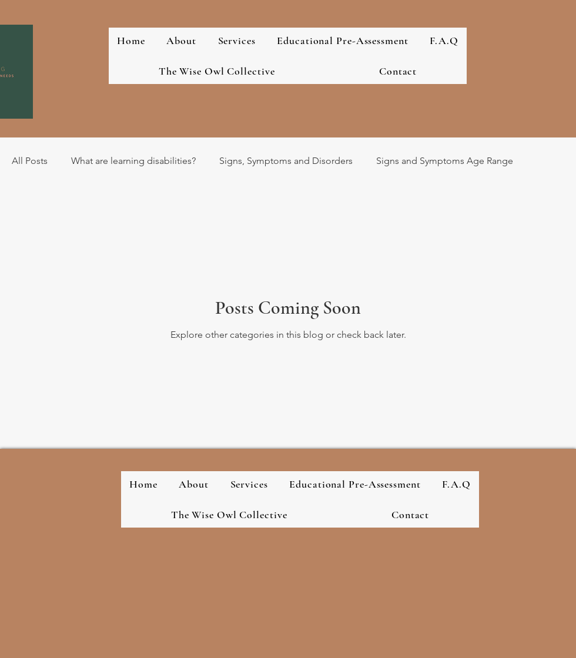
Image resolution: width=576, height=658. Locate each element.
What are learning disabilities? (133, 160)
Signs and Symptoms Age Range (444, 160)
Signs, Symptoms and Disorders (286, 160)
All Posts (30, 160)
